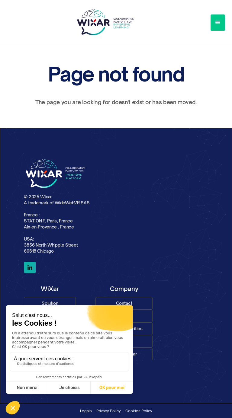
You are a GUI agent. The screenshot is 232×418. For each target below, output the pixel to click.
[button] (218, 22)
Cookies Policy (138, 411)
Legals (86, 411)
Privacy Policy (108, 411)
